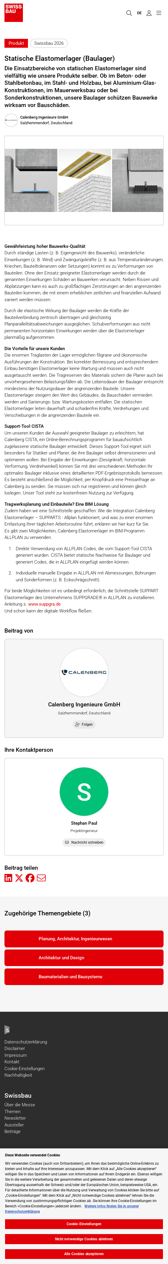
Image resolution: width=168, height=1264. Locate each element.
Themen (12, 1111)
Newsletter (15, 1118)
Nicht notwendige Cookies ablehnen (84, 1239)
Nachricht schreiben (84, 842)
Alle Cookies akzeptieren (84, 1254)
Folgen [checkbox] (84, 724)
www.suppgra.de (44, 604)
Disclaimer (14, 1048)
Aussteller (14, 1125)
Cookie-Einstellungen (24, 1068)
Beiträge (12, 1131)
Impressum (15, 1055)
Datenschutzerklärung (25, 1042)
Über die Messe (19, 1104)
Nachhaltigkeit (18, 1075)
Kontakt (11, 1061)
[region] (84, 1206)
